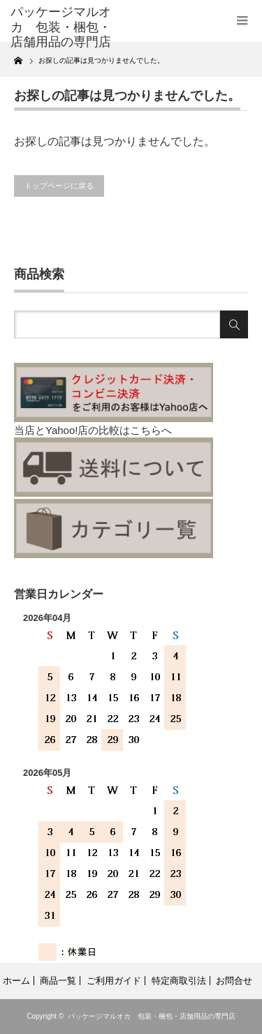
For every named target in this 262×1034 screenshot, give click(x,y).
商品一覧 (58, 980)
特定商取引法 (179, 980)
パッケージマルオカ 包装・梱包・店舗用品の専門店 (151, 1016)
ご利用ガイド (114, 980)
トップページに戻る (59, 185)
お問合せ (234, 980)
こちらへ (151, 430)
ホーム (16, 980)
